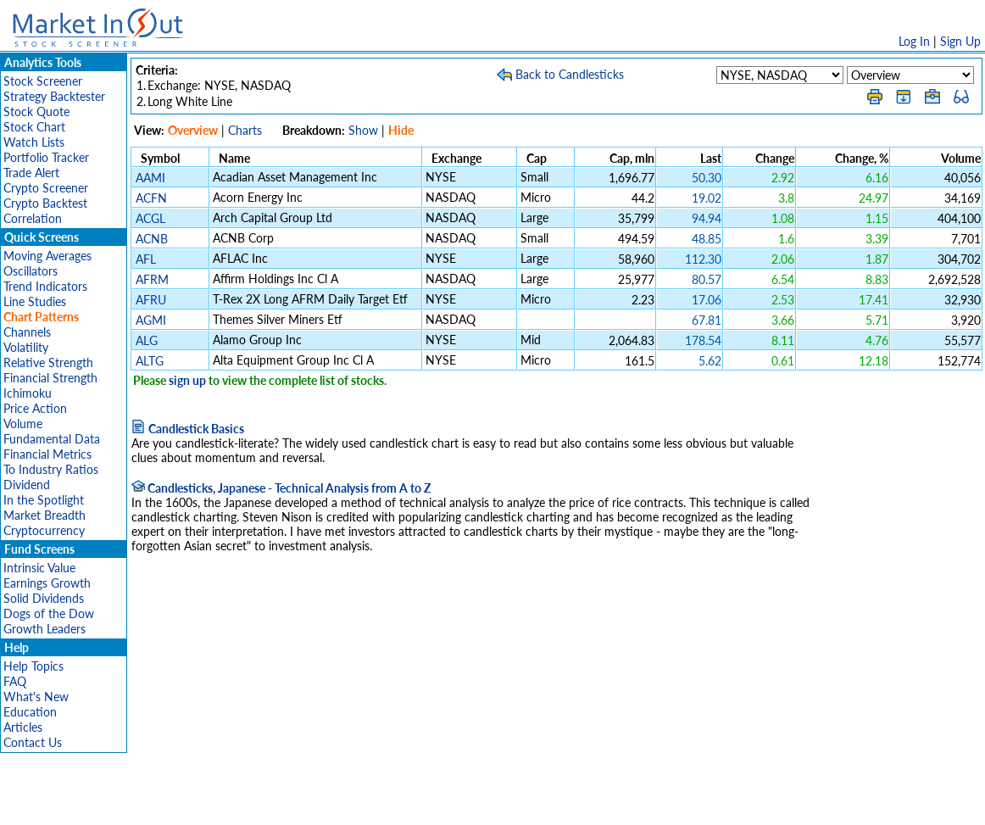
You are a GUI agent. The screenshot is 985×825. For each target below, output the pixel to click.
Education (30, 712)
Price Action (35, 408)
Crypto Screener (45, 188)
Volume (22, 423)
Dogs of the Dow (48, 613)
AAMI (150, 177)
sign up (187, 380)
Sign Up (960, 41)
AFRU (151, 300)
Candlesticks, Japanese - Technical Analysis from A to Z (281, 488)
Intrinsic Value (39, 567)
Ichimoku (27, 393)
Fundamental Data (51, 439)
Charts (245, 130)
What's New (36, 696)
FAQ (14, 681)
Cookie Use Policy (564, 803)
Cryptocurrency (44, 530)
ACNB (152, 238)
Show (363, 130)
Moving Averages (47, 255)
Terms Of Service (463, 803)
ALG (147, 340)
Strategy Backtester (54, 96)
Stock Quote (36, 111)
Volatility (25, 347)
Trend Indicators (45, 286)
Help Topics (33, 666)
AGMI (151, 320)
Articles (22, 727)
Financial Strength (50, 378)
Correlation (32, 218)
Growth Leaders (44, 629)
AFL (146, 259)
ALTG (150, 361)
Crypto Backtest (45, 203)
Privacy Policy (372, 803)
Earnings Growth (47, 583)
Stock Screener (42, 81)
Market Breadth (44, 515)
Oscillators (30, 271)
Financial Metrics (47, 454)
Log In (914, 41)
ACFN (151, 198)
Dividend (26, 484)
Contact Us (32, 742)
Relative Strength (48, 362)
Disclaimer (298, 803)
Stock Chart (34, 127)
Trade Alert (31, 172)
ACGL (150, 218)
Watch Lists (33, 142)
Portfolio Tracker (46, 157)
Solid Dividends (43, 598)
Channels (27, 332)
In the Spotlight (43, 500)
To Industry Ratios (50, 469)
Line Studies (34, 301)
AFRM (152, 279)
